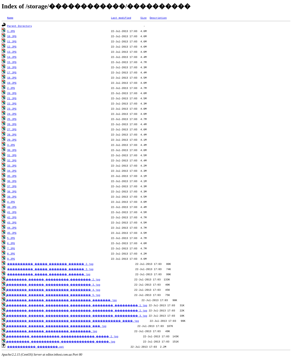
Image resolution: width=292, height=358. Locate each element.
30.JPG (11, 150)
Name (10, 18)
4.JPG (11, 202)
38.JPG (11, 191)
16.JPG (11, 67)
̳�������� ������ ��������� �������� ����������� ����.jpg (85, 321)
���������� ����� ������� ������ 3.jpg (57, 269)
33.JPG (11, 165)
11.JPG (11, 41)
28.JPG (11, 134)
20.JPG (11, 93)
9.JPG (11, 258)
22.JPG (11, 103)
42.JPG (11, 217)
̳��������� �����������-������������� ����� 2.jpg (73, 336)
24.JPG (11, 114)
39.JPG (11, 196)
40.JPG (11, 207)
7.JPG (11, 248)
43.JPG (11, 222)
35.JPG (11, 176)
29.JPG (11, 139)
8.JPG (11, 253)
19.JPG (11, 83)
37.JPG (11, 186)
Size (143, 18)
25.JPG (11, 119)
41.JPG (11, 212)
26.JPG (11, 124)
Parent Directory (19, 26)
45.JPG (11, 233)
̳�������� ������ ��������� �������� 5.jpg (62, 295)
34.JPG (11, 171)
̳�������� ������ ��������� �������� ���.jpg (66, 326)
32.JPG (11, 160)
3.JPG (11, 145)
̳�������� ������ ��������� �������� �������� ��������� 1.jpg (90, 305)
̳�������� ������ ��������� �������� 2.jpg (62, 279)
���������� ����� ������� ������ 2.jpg (57, 264)
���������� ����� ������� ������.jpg (56, 274)
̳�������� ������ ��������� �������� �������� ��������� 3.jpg (90, 315)
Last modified (121, 18)
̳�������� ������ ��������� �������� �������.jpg (72, 300)
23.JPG (11, 108)
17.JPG (11, 72)
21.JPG (11, 98)
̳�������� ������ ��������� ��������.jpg (60, 331)
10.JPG (11, 36)
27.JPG (11, 129)
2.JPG (11, 88)
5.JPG (11, 238)
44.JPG (11, 227)
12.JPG (11, 46)
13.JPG (11, 52)
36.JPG (11, 181)
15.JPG (11, 62)
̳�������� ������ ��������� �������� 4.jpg (62, 290)
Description (158, 18)
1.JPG (11, 31)
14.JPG (11, 57)
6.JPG (11, 243)
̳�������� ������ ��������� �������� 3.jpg (62, 284)
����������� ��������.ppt (40, 346)
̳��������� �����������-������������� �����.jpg (71, 341)
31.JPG (11, 155)
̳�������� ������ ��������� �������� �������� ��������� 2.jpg (90, 310)
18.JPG (11, 77)
